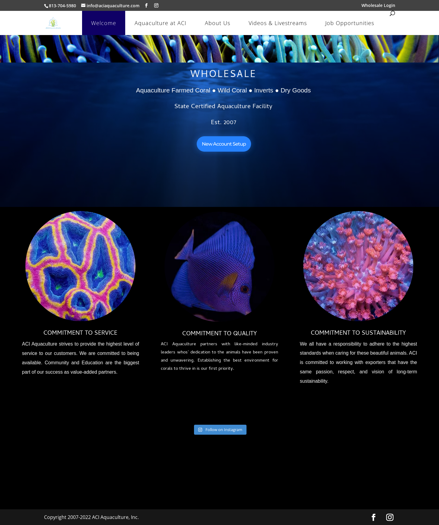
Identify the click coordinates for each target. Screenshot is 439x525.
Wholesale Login (378, 5)
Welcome (103, 23)
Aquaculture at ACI (160, 23)
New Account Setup (224, 144)
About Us (217, 23)
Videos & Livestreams (278, 23)
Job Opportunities (349, 23)
